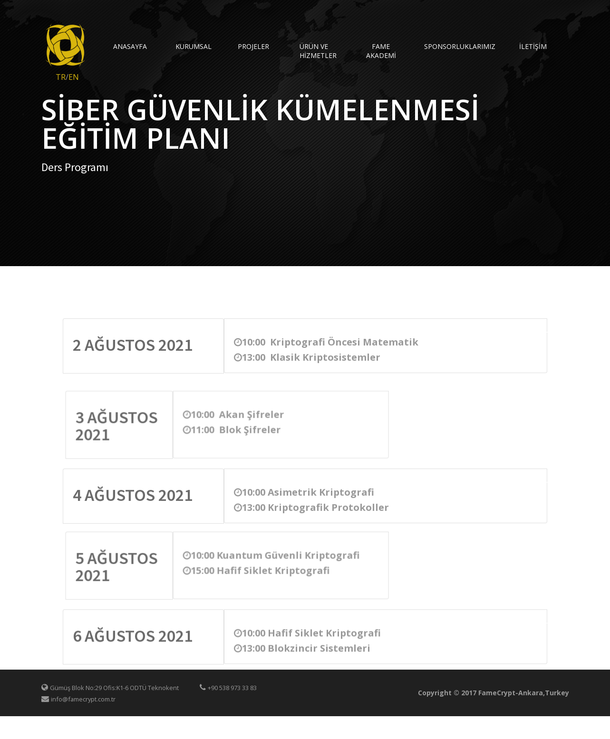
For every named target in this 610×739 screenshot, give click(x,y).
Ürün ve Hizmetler (318, 51)
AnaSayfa (130, 46)
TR (61, 77)
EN (73, 77)
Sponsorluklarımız (443, 46)
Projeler (253, 46)
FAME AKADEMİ (381, 51)
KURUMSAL (193, 46)
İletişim (533, 46)
